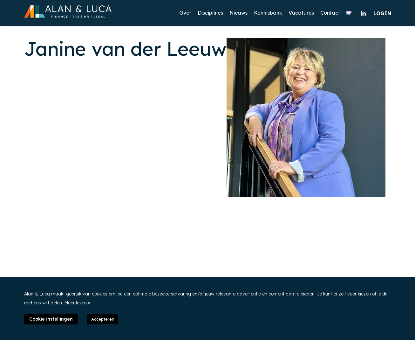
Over (185, 13)
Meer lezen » (77, 303)
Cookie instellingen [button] (51, 319)
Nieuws (238, 13)
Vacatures (301, 13)
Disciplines (210, 13)
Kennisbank (268, 13)
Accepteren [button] (102, 319)
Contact (330, 13)
